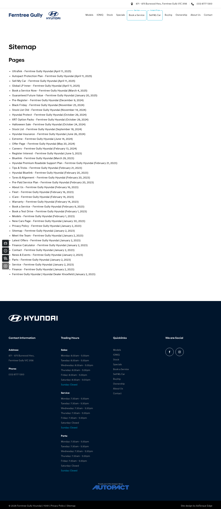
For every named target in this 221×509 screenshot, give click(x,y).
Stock (110, 15)
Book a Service (137, 15)
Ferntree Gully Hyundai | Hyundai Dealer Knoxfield (43, 274)
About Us (195, 15)
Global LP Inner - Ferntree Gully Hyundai (37, 86)
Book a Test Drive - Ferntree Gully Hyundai (38, 211)
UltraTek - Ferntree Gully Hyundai (32, 71)
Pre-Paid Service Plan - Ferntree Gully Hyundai (40, 182)
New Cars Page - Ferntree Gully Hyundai (37, 221)
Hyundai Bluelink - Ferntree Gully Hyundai (38, 173)
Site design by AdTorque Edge (196, 506)
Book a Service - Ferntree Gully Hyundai (36, 206)
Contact (208, 15)
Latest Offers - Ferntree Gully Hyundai (35, 240)
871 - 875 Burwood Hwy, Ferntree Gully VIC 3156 (161, 4)
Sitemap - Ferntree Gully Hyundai (32, 231)
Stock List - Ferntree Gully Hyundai (33, 129)
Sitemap (71, 506)
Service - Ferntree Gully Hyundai (32, 264)
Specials (120, 15)
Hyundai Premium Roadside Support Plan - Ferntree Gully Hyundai (52, 163)
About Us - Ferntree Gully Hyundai (33, 187)
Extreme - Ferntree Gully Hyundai (33, 139)
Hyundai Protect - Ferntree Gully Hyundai (37, 115)
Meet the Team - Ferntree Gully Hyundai (37, 235)
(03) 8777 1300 (204, 4)
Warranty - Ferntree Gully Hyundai (33, 202)
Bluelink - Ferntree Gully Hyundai (32, 158)
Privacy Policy (58, 506)
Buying (168, 15)
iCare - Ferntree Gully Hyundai (31, 197)
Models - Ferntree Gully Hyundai (32, 216)
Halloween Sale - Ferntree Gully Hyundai (37, 124)
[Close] (5, 266)
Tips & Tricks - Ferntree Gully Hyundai (35, 168)
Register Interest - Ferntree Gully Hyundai (38, 153)
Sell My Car (155, 15)
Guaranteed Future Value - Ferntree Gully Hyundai (43, 95)
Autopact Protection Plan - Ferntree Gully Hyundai (43, 76)
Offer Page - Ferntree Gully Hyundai (34, 144)
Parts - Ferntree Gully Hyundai (30, 260)
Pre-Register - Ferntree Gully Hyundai (35, 100)
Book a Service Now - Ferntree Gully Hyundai (40, 90)
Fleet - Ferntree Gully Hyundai (30, 192)
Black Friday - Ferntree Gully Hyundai (35, 105)
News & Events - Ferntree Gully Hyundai (36, 255)
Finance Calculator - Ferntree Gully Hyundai (39, 245)
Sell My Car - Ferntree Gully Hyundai (34, 81)
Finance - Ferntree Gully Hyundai (32, 269)
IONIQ (100, 15)
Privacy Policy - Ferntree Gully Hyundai (36, 226)
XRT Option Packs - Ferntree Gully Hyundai (38, 119)
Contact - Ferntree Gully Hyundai (32, 250)
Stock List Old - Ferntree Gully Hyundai (36, 110)
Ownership (181, 15)
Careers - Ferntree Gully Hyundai (32, 148)
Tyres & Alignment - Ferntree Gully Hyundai (38, 177)
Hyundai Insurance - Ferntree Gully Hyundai (39, 134)
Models (89, 15)
